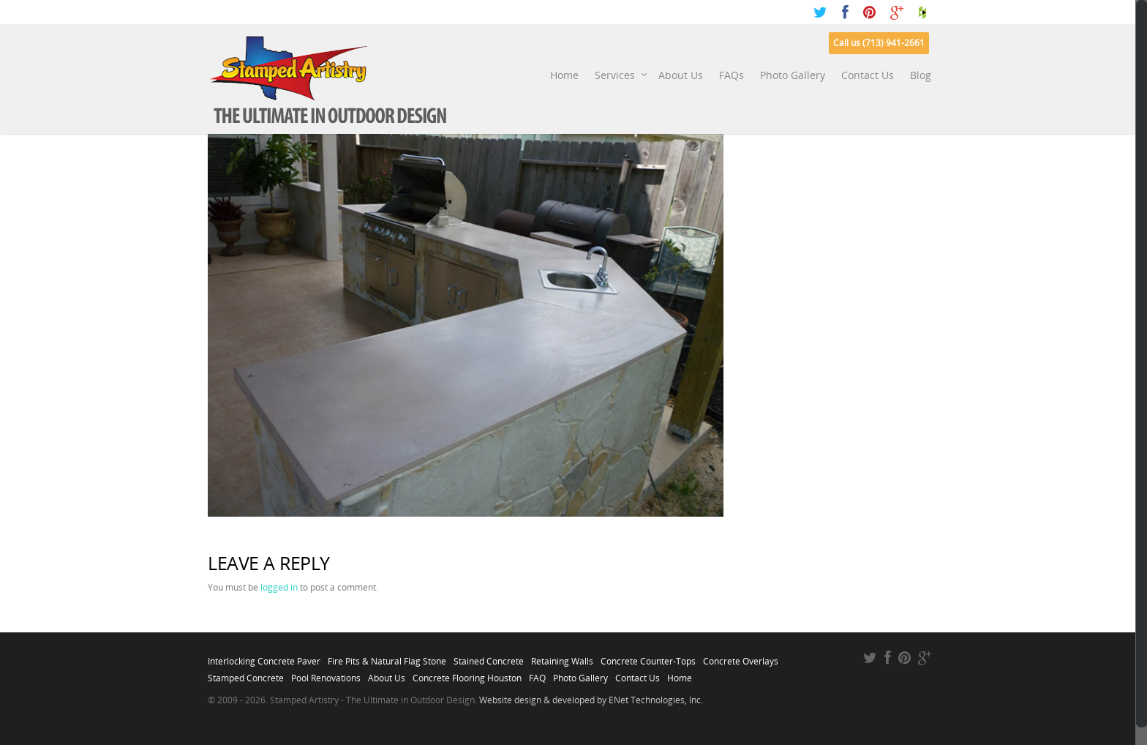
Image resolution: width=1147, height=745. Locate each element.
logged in (279, 587)
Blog (920, 75)
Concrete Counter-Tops (648, 657)
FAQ (537, 674)
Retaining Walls (562, 657)
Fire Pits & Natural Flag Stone (387, 657)
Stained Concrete (489, 657)
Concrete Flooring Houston (467, 674)
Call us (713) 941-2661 (879, 43)
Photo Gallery (792, 75)
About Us (680, 75)
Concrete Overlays (740, 657)
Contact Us (867, 75)
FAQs (731, 75)
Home (564, 75)
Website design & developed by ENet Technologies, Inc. (591, 700)
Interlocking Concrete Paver (264, 657)
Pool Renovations (326, 674)
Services (621, 75)
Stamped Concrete (246, 674)
